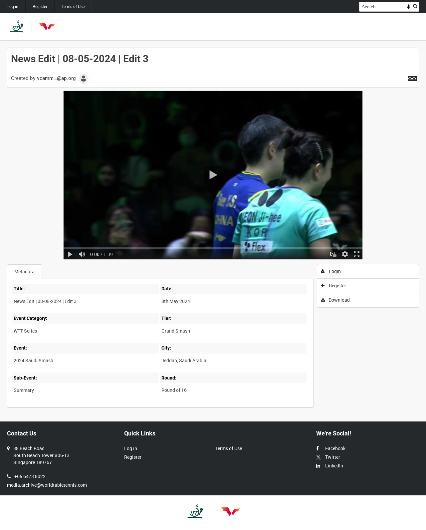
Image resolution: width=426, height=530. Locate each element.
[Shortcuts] (412, 77)
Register (40, 6)
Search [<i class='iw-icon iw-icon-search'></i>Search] (415, 6)
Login (331, 271)
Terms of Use (73, 6)
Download (335, 300)
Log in (12, 6)
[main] (213, 231)
